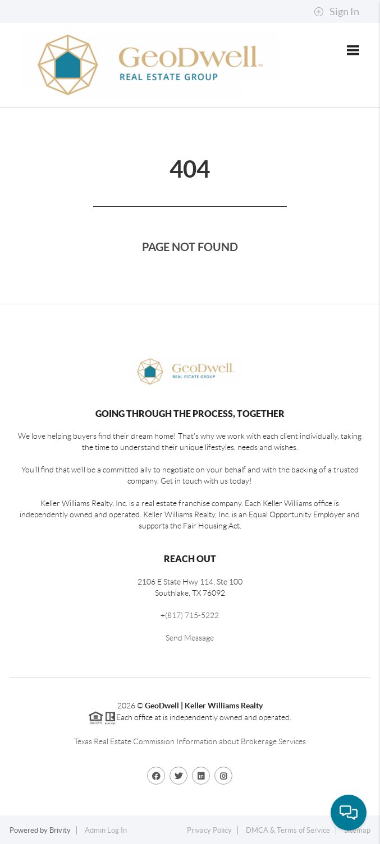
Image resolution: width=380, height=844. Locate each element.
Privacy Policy (209, 830)
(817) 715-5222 (192, 615)
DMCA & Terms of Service (288, 830)
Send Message (190, 637)
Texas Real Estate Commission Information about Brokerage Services (190, 741)
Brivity (60, 830)
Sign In (336, 11)
